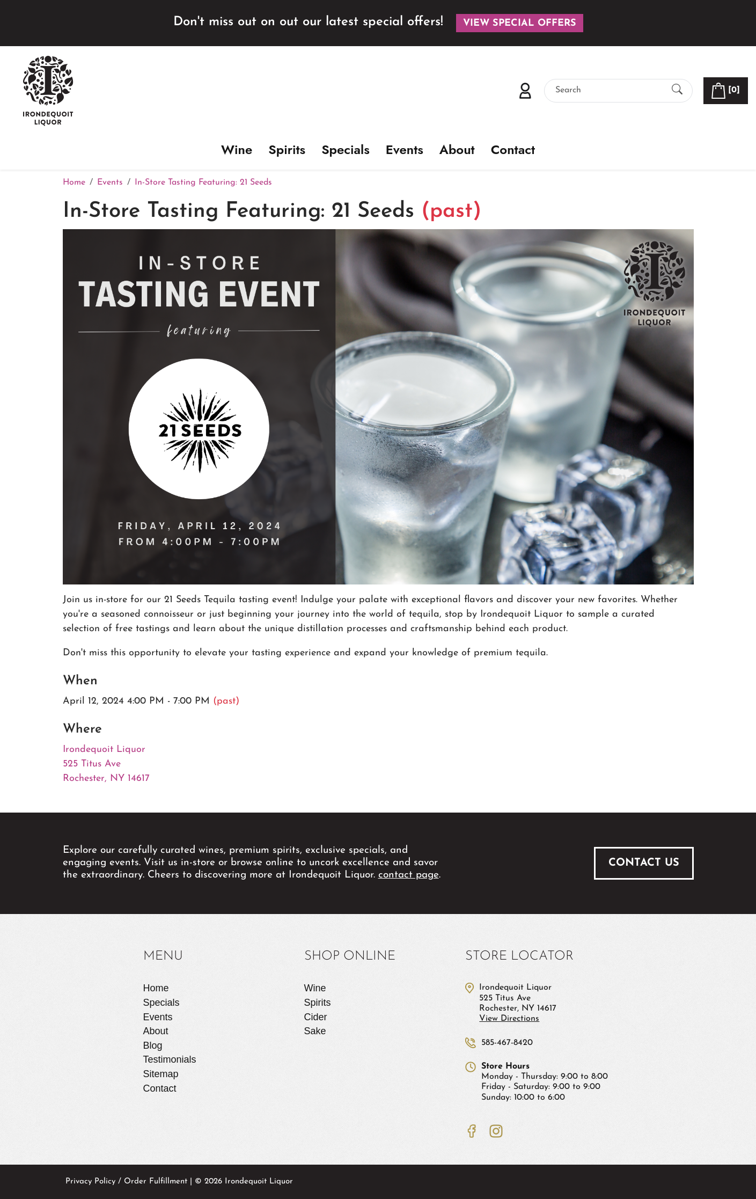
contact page (408, 875)
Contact (513, 150)
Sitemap (161, 1074)
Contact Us (643, 863)
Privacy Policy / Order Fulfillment (126, 1182)
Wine (236, 150)
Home (156, 988)
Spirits (286, 150)
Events (404, 150)
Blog (153, 1045)
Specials (345, 150)
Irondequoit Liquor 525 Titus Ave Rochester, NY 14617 (106, 764)
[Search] (609, 90)
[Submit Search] (677, 90)
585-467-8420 (507, 1043)
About (457, 150)
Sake (315, 1031)
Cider (315, 1017)
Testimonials (169, 1059)
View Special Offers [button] (519, 23)
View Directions (509, 1018)
